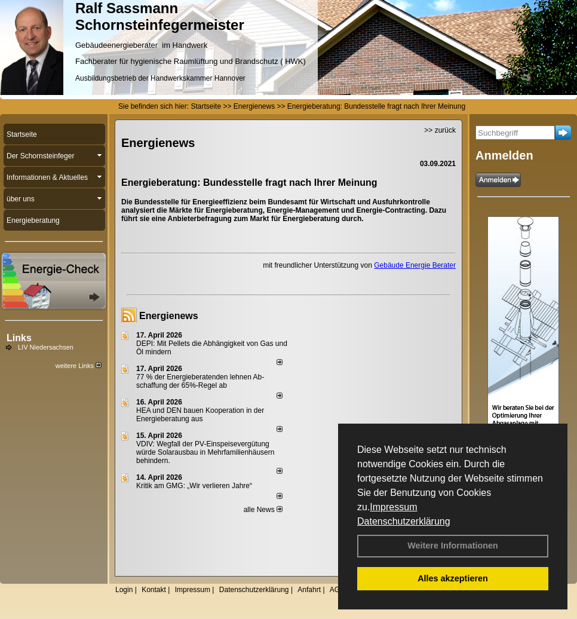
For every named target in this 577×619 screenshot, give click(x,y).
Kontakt (154, 590)
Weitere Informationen (452, 545)
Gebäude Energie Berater (415, 265)
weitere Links (79, 365)
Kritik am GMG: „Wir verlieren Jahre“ (194, 486)
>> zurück (440, 130)
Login (124, 590)
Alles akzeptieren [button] (453, 578)
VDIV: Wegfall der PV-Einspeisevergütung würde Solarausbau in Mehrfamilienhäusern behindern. (205, 452)
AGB (337, 590)
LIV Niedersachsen (45, 347)
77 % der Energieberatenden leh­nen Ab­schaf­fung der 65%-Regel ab (200, 381)
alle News (263, 509)
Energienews (168, 316)
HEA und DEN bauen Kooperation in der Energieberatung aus (200, 414)
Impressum (393, 507)
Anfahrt (309, 590)
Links (19, 338)
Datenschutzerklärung (403, 521)
